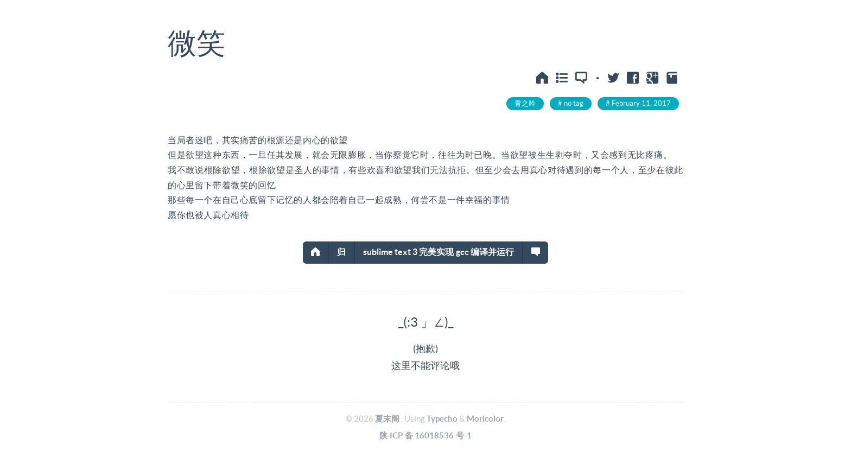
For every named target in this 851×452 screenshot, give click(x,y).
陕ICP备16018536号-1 (425, 435)
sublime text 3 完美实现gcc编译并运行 (439, 252)
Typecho (442, 418)
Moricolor (485, 418)
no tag (573, 103)
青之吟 (525, 103)
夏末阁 (387, 418)
